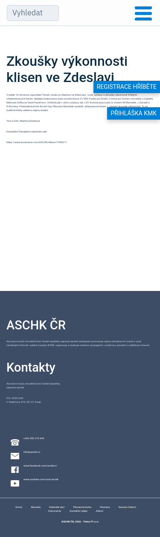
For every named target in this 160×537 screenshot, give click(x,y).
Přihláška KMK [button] (134, 113)
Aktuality (36, 506)
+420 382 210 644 (33, 438)
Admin (99, 510)
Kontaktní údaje (78, 510)
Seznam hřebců (127, 506)
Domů (18, 506)
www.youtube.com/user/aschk (40, 479)
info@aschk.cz (31, 451)
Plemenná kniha (82, 506)
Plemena (105, 506)
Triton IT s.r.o (91, 521)
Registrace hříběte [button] (127, 86)
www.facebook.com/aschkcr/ (40, 465)
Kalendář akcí (56, 506)
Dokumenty (54, 510)
